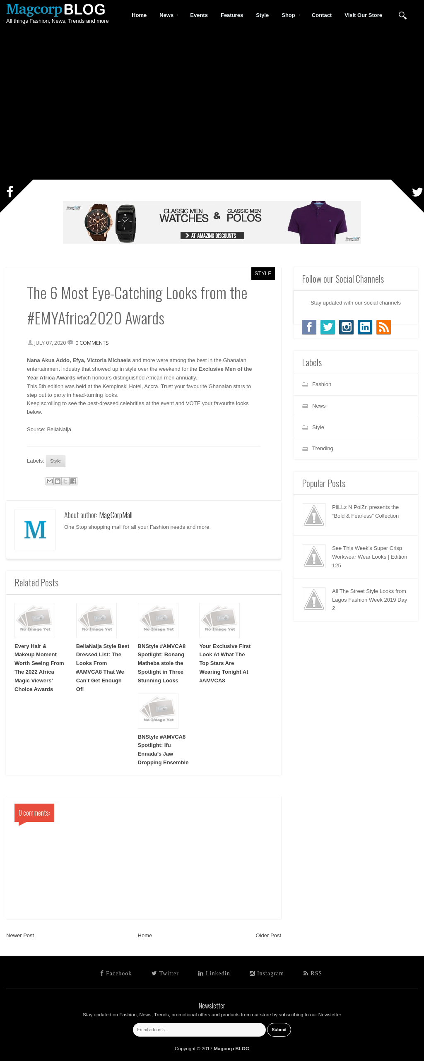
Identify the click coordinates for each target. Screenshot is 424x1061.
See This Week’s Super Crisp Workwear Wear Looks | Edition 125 (369, 557)
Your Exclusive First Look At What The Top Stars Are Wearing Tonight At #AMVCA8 (225, 663)
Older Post (268, 935)
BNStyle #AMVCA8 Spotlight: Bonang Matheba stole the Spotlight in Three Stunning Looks (162, 663)
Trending (322, 448)
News (166, 15)
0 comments (92, 342)
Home (145, 935)
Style (263, 273)
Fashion (321, 384)
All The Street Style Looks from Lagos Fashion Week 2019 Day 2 (369, 600)
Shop (288, 15)
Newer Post (20, 935)
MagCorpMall (115, 514)
